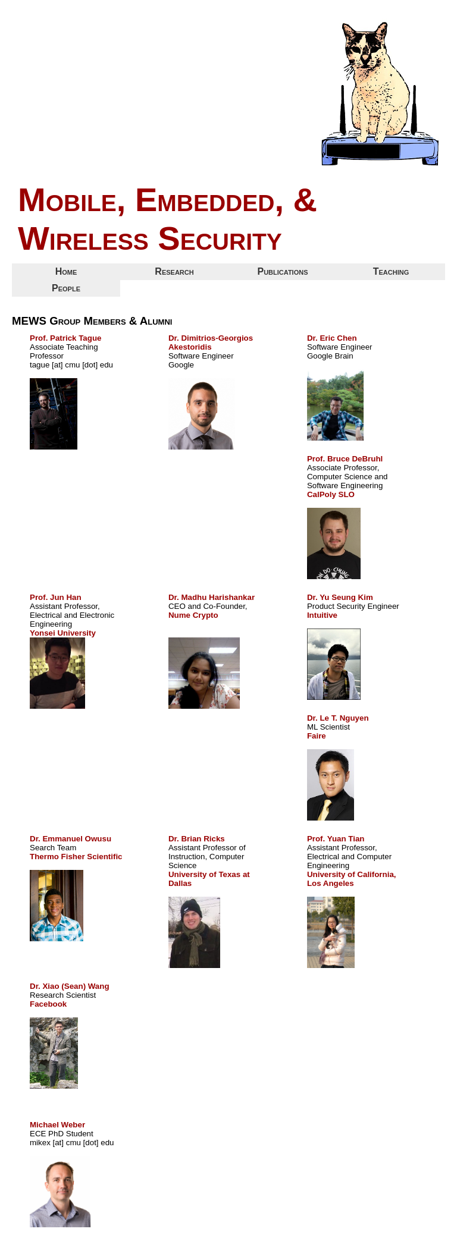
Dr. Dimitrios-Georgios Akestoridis (210, 342)
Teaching (391, 271)
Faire (316, 735)
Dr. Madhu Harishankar (211, 597)
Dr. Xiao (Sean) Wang (69, 986)
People (66, 288)
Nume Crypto (193, 615)
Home (66, 271)
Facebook (48, 1004)
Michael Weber (57, 1124)
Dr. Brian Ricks (196, 838)
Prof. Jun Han (56, 597)
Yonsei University (63, 633)
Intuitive (322, 615)
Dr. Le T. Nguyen (338, 718)
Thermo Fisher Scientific (76, 856)
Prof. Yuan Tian (336, 838)
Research (174, 271)
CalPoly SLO (331, 494)
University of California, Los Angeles (351, 879)
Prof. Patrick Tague (65, 338)
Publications (282, 271)
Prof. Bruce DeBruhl (345, 458)
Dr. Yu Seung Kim (340, 597)
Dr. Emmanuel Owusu (70, 838)
